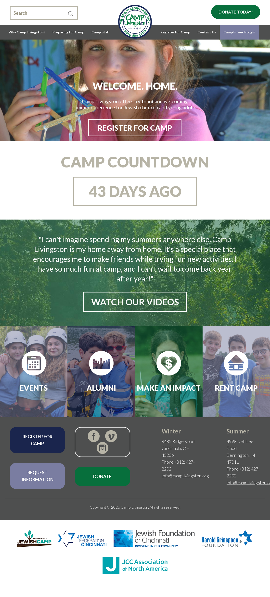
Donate (102, 476)
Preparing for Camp (68, 32)
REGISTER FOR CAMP (135, 127)
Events (34, 387)
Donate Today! (236, 11)
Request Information (37, 476)
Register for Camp (175, 32)
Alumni (101, 387)
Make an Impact (169, 387)
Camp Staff (100, 32)
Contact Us (206, 32)
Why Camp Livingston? (27, 32)
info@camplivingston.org (185, 475)
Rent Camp (236, 387)
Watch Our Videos (135, 301)
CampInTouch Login (239, 32)
